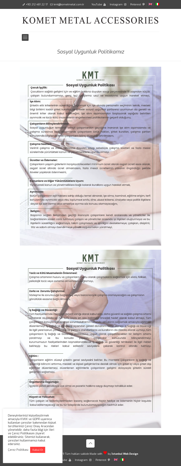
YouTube (98, 4)
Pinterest (137, 4)
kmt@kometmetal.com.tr (69, 4)
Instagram (118, 4)
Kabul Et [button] (38, 450)
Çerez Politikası (18, 450)
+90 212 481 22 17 (37, 4)
